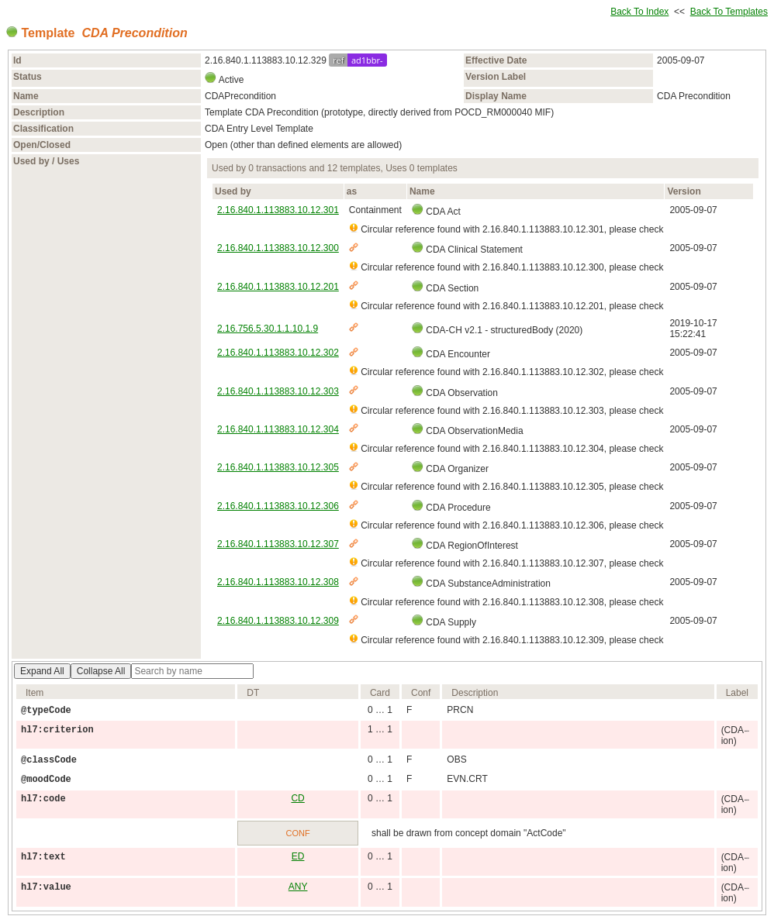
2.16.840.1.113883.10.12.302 (278, 352)
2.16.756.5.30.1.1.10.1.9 (267, 328)
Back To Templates (729, 11)
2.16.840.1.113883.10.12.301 (278, 210)
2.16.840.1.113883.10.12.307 (278, 544)
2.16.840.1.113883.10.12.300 (278, 248)
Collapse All (101, 671)
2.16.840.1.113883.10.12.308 (278, 582)
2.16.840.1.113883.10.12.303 (278, 391)
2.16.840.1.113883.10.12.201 (278, 286)
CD (297, 798)
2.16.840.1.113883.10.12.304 (278, 429)
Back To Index (639, 11)
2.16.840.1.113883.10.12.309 (278, 620)
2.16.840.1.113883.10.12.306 (278, 506)
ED (298, 856)
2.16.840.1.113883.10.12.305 (278, 467)
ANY (298, 886)
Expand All (42, 671)
